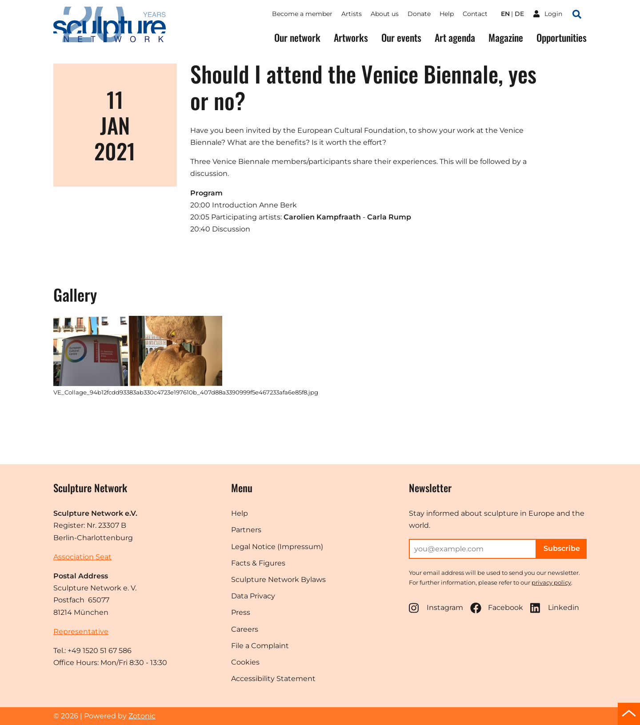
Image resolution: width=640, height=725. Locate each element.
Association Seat (82, 557)
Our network (297, 37)
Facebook (496, 607)
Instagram (436, 607)
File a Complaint (260, 645)
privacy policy (551, 582)
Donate (419, 14)
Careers (244, 629)
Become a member (302, 14)
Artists (351, 14)
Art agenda (455, 37)
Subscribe (562, 548)
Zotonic (142, 716)
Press (240, 612)
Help (447, 14)
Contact (475, 14)
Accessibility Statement (273, 678)
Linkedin (554, 607)
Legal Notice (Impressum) (277, 546)
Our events (401, 37)
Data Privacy (253, 596)
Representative (80, 631)
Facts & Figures (258, 563)
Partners (246, 530)
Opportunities (561, 37)
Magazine (505, 37)
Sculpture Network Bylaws (278, 579)
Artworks (351, 37)
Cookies (245, 662)
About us (385, 14)
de (519, 14)
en (505, 14)
